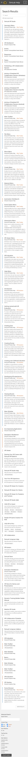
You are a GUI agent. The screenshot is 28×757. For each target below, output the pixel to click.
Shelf (9, 726)
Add (2, 730)
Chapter (9, 724)
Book (3, 726)
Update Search (6, 755)
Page (3, 724)
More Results (20, 706)
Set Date (3, 741)
